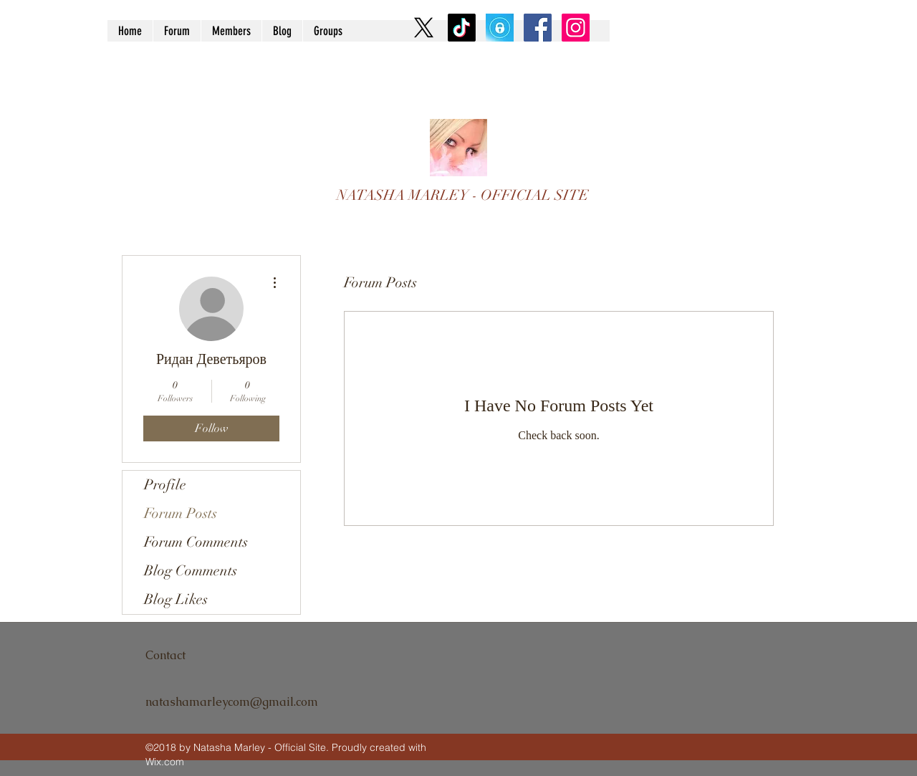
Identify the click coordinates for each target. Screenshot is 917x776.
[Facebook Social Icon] (538, 28)
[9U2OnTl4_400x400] (500, 28)
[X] (424, 28)
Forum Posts (180, 513)
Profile (165, 485)
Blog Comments (190, 571)
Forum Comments (196, 542)
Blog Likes (176, 599)
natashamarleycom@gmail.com (231, 701)
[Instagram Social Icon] (576, 28)
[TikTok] (462, 28)
